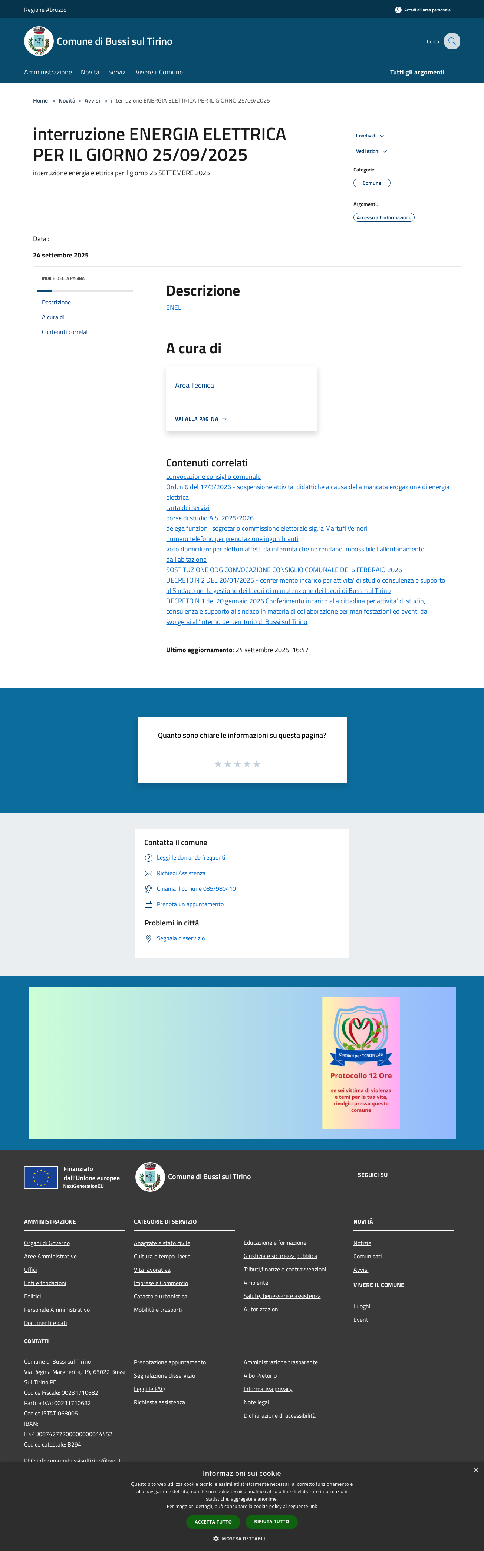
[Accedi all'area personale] (422, 10)
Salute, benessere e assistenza (282, 1295)
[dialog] (242, 1506)
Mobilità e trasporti (158, 1309)
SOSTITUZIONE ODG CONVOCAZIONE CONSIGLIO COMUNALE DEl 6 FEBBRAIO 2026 (284, 570)
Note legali (257, 1402)
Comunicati (367, 1256)
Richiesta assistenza (159, 1402)
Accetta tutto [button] (213, 1522)
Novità (67, 100)
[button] (242, 1538)
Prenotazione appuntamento (170, 1362)
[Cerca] (451, 41)
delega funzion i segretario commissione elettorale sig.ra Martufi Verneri (266, 528)
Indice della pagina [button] (63, 278)
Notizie (362, 1242)
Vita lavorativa (152, 1269)
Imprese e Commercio (161, 1282)
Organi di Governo (47, 1242)
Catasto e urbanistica (160, 1296)
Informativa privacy (268, 1388)
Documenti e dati (45, 1322)
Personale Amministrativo (57, 1309)
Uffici (30, 1269)
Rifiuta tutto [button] (271, 1521)
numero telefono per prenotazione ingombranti (232, 539)
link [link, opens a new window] (313, 1506)
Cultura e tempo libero (162, 1256)
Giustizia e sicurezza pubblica (280, 1255)
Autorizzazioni (262, 1309)
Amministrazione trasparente (281, 1362)
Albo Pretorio (260, 1375)
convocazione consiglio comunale (213, 476)
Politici (32, 1296)
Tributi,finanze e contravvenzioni (285, 1269)
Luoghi (362, 1306)
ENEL (173, 307)
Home (40, 100)
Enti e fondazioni (45, 1282)
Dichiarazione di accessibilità (280, 1415)
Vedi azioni (372, 151)
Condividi (371, 135)
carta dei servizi (188, 508)
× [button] (475, 1470)
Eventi (361, 1319)
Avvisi (92, 100)
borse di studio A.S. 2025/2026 (210, 518)
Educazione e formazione (275, 1242)
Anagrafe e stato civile (162, 1242)
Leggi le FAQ (149, 1388)
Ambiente (256, 1282)
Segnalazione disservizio (164, 1375)
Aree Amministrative (50, 1256)
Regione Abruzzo (45, 9)
